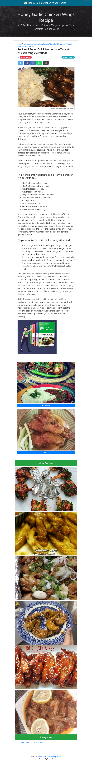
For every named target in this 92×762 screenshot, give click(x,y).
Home (20, 44)
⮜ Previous (46, 405)
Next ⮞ (46, 452)
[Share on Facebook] (27, 63)
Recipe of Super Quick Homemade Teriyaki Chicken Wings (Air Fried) (45, 45)
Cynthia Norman (25, 57)
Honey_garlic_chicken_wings (32, 44)
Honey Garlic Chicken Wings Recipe (45, 3)
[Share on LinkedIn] (33, 63)
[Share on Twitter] (20, 63)
